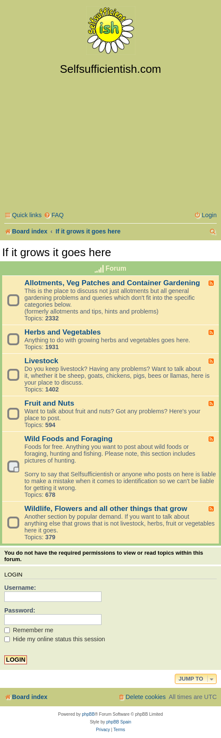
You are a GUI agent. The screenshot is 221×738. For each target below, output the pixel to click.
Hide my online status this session (54, 639)
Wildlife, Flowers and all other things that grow (105, 508)
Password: (19, 610)
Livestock (41, 360)
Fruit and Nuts (49, 403)
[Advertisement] (110, 140)
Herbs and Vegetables (62, 332)
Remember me (29, 630)
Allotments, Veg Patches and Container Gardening (112, 282)
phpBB (88, 714)
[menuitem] (54, 215)
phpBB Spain (118, 722)
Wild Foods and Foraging (68, 438)
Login (13, 574)
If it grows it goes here (56, 252)
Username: (20, 587)
